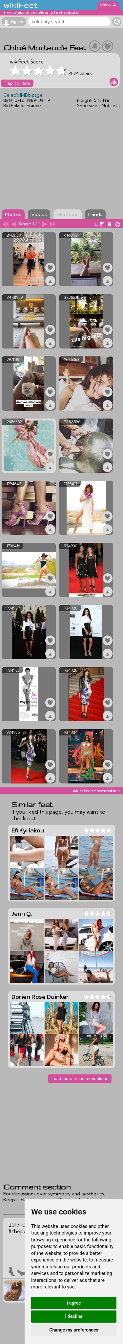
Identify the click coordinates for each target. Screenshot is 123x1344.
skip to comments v (96, 790)
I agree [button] (74, 1303)
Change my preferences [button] (73, 1329)
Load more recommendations (79, 1078)
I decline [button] (73, 1316)
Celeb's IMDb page (23, 95)
